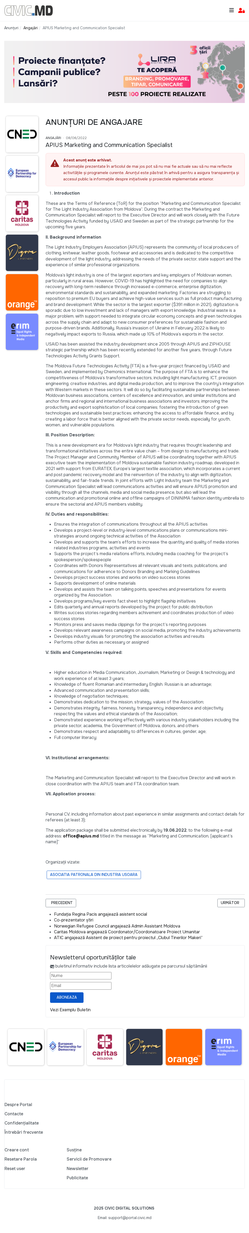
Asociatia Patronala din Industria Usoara (94, 874)
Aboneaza (67, 997)
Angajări (53, 138)
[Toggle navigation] (231, 10)
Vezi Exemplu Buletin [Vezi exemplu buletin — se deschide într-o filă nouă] (70, 1010)
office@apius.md (81, 836)
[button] (241, 11)
